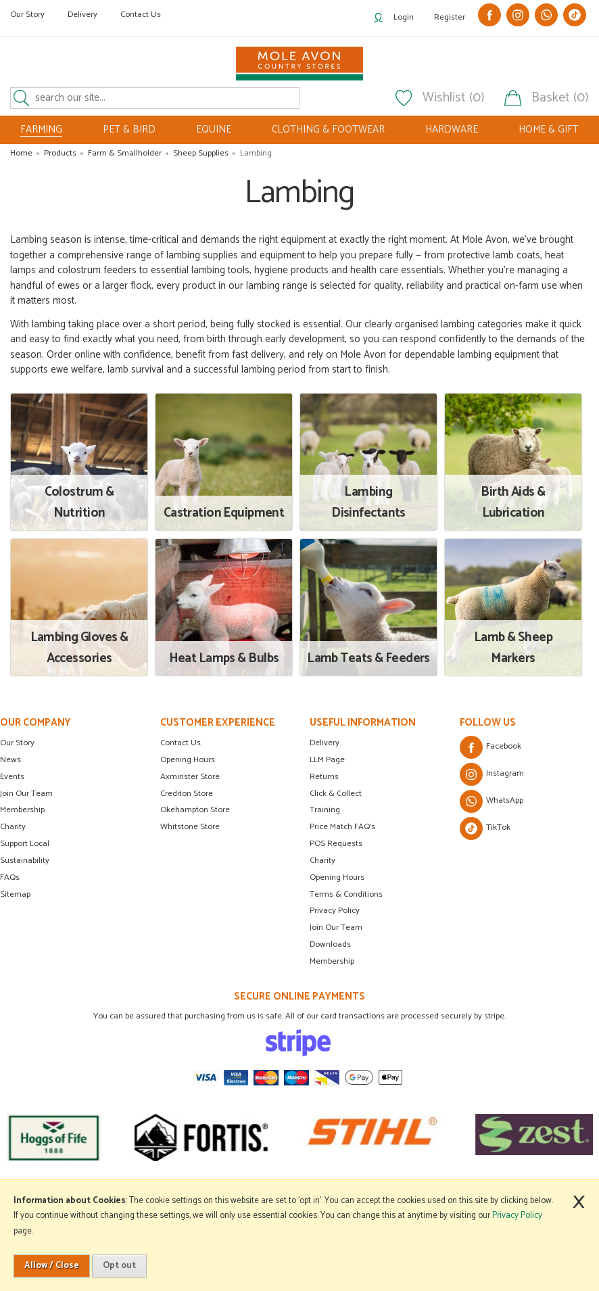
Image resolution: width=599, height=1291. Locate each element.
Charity (13, 827)
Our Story (27, 14)
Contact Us (140, 14)
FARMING (41, 130)
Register (449, 17)
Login (403, 17)
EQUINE (213, 129)
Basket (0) (560, 98)
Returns (324, 777)
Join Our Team (26, 794)
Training (325, 810)
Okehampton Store (195, 810)
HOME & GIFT (549, 129)
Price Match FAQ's (342, 827)
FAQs (10, 877)
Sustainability (24, 860)
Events (12, 777)
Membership (22, 810)
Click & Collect (336, 794)
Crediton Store (186, 794)
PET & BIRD (129, 129)
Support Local (24, 844)
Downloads (330, 944)
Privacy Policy (335, 910)
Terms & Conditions (346, 894)
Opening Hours (187, 760)
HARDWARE (451, 129)
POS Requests (336, 844)
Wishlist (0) (454, 98)
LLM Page (327, 760)
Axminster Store (190, 777)
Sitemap (15, 894)
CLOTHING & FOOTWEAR (328, 129)
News (10, 760)
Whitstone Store (190, 827)
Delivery (82, 14)
